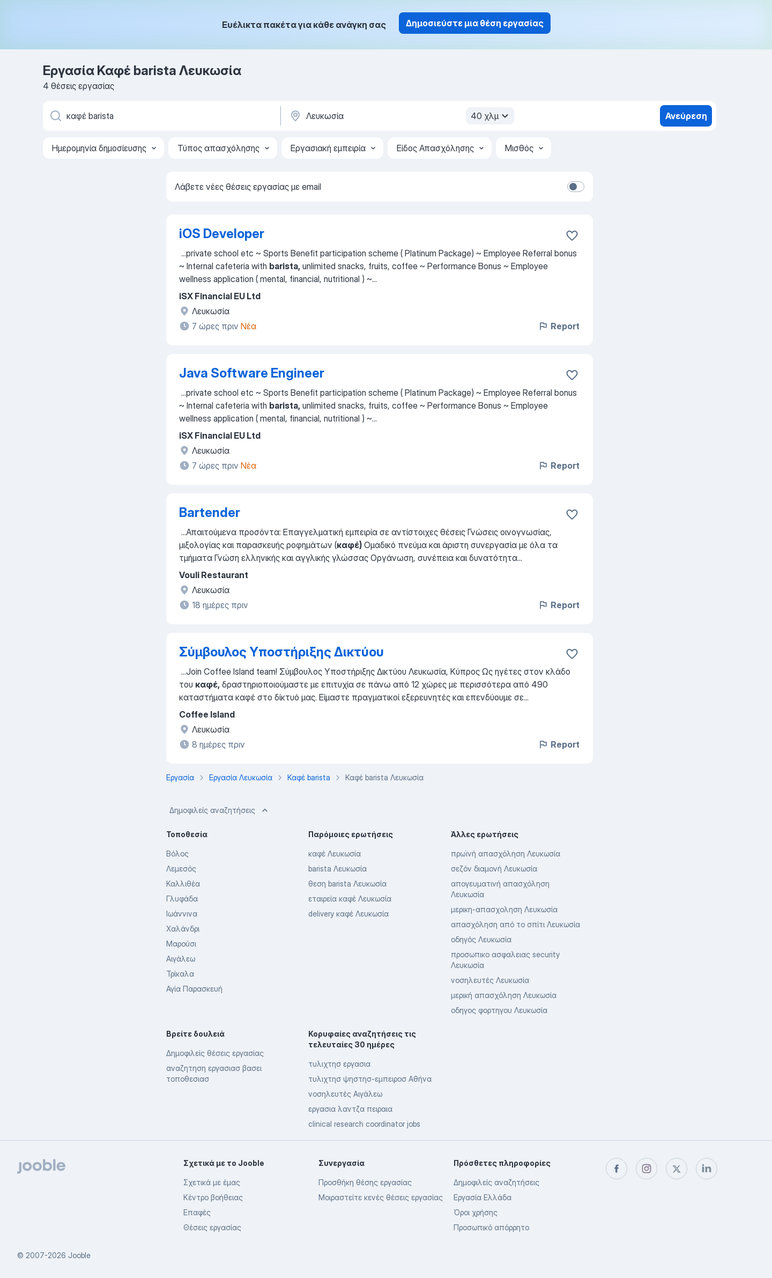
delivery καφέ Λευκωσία (348, 913)
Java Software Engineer (251, 373)
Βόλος (177, 853)
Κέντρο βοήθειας (213, 1197)
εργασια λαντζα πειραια (350, 1108)
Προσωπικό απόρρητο (491, 1227)
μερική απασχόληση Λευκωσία (503, 995)
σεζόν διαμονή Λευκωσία (494, 868)
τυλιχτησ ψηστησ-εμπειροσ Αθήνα (370, 1078)
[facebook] (616, 1168)
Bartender (209, 512)
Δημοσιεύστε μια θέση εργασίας (475, 23)
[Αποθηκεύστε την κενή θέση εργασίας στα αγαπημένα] (572, 235)
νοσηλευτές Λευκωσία (490, 980)
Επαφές (197, 1212)
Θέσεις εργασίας (212, 1227)
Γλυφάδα (182, 898)
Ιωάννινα (181, 913)
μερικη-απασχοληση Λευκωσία (504, 909)
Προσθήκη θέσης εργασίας (365, 1182)
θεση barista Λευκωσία (347, 883)
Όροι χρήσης (476, 1212)
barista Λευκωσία (337, 868)
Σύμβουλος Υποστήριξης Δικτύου (281, 652)
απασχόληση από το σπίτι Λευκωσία (515, 924)
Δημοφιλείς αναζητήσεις (219, 810)
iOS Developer (221, 233)
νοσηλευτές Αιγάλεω (345, 1093)
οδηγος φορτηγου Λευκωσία (499, 1010)
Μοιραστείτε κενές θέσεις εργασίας (380, 1197)
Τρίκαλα (180, 973)
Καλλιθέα (183, 883)
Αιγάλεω (180, 958)
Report (559, 326)
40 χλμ (491, 115)
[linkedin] (706, 1168)
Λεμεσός (181, 868)
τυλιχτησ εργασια (339, 1063)
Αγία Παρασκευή (194, 988)
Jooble (79, 1255)
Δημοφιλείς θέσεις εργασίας (215, 1053)
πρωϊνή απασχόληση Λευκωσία (505, 853)
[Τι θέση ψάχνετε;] (161, 116)
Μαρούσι (181, 943)
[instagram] (646, 1168)
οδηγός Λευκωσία (481, 939)
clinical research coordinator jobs (364, 1123)
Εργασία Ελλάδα (482, 1197)
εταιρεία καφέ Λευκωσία (349, 898)
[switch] (575, 186)
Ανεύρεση (686, 115)
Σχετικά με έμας (211, 1182)
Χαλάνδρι (182, 928)
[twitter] (676, 1168)
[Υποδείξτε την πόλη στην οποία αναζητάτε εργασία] (400, 116)
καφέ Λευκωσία (334, 853)
